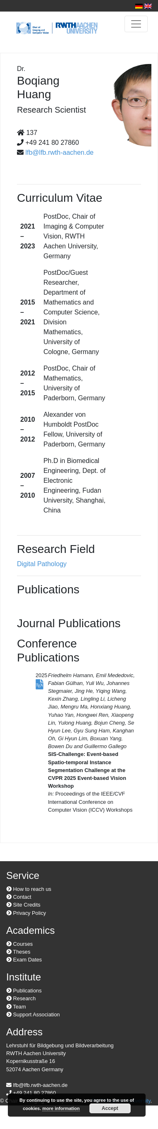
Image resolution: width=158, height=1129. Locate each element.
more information (60, 1108)
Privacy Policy (26, 913)
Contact (18, 897)
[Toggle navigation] (136, 24)
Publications (24, 990)
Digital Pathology (42, 563)
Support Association (33, 1014)
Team (16, 1007)
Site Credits (23, 905)
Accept (110, 1108)
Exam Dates (24, 960)
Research (21, 998)
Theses (18, 952)
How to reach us (28, 889)
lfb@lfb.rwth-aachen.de (59, 152)
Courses (19, 944)
